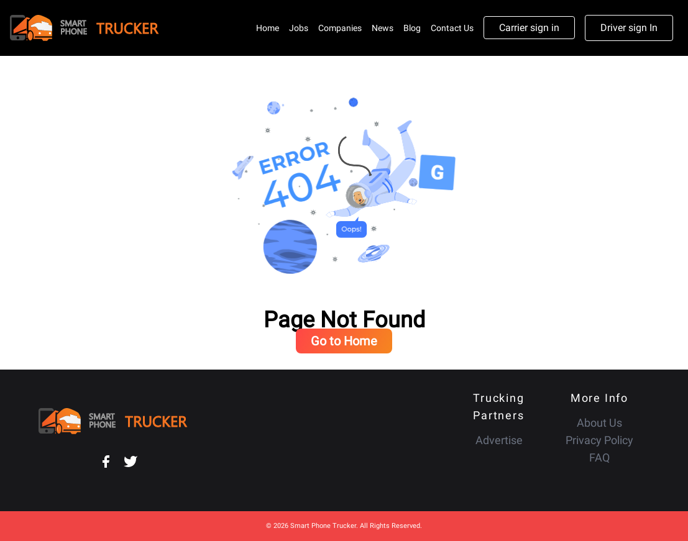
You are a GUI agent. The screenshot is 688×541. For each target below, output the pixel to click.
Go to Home (344, 341)
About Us (599, 422)
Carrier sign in (529, 28)
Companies (340, 28)
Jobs (298, 28)
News (382, 28)
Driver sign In (629, 28)
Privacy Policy (599, 440)
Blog (412, 28)
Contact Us (452, 28)
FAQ (599, 457)
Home (267, 28)
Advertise (499, 440)
